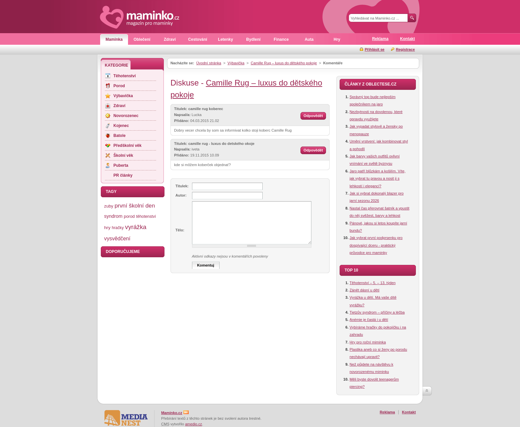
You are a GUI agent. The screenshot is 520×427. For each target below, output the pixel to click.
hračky (118, 227)
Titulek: (182, 186)
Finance (281, 39)
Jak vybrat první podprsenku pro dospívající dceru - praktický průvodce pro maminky (376, 245)
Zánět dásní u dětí (364, 290)
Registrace (405, 49)
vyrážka (135, 226)
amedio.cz (193, 424)
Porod (119, 86)
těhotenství (146, 216)
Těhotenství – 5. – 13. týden (373, 283)
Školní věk (123, 155)
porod (129, 216)
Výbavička (236, 63)
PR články (122, 175)
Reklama (380, 38)
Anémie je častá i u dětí (369, 320)
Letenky (225, 39)
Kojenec (121, 125)
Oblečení (142, 39)
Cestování (197, 39)
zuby (108, 206)
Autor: (181, 195)
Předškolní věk (127, 145)
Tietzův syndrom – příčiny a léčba (377, 312)
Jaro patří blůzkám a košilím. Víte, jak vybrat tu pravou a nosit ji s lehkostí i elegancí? (378, 178)
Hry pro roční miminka (368, 342)
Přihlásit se (375, 49)
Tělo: (179, 230)
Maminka (113, 39)
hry (107, 227)
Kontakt (407, 38)
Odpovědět (313, 116)
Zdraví (170, 39)
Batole (119, 135)
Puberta (120, 165)
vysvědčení (117, 238)
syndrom (113, 216)
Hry (337, 39)
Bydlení (253, 39)
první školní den (134, 205)
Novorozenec (125, 115)
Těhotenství (124, 76)
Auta (309, 39)
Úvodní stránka (208, 63)
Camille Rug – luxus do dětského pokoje (284, 63)
